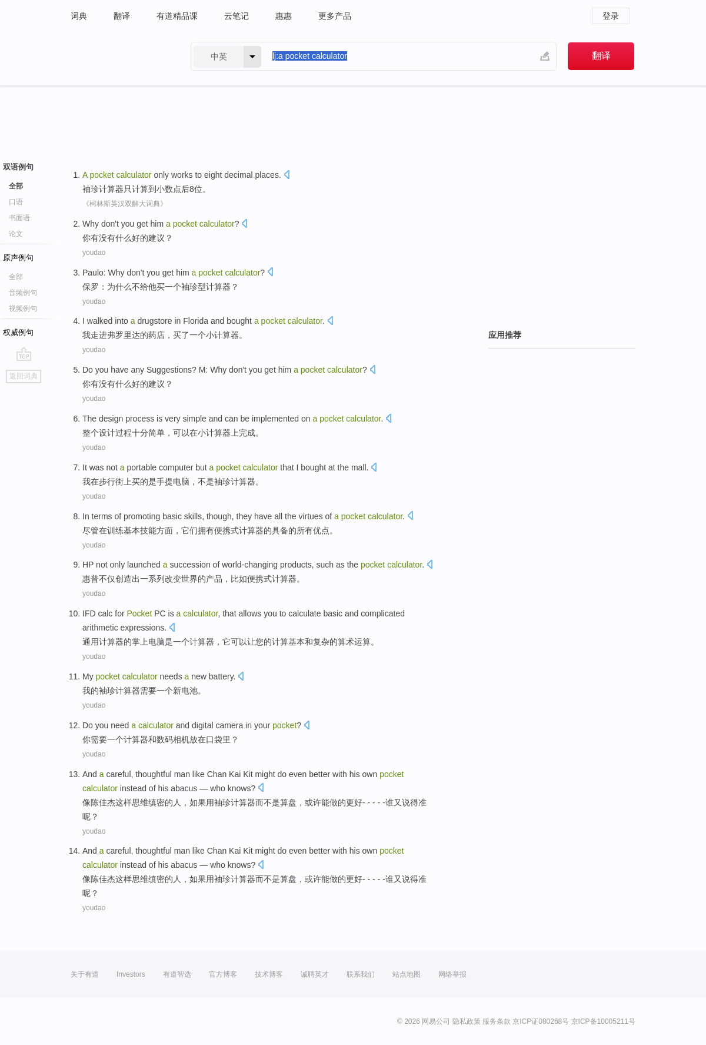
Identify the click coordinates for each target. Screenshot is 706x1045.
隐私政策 (466, 1021)
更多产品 (334, 16)
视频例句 (23, 308)
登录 (610, 16)
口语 (16, 202)
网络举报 (452, 974)
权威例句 (18, 332)
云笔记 (236, 16)
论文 (16, 234)
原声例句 (18, 257)
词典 (79, 16)
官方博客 (223, 974)
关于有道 (85, 974)
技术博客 (269, 974)
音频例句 (23, 292)
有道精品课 (177, 16)
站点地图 (406, 974)
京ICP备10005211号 (603, 1021)
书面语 (19, 218)
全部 (16, 186)
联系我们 (361, 974)
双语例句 (18, 166)
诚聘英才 (315, 974)
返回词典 (23, 376)
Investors (130, 974)
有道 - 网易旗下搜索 (119, 56)
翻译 (122, 16)
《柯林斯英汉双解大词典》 (124, 204)
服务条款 (496, 1021)
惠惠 (283, 16)
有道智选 (177, 974)
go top (23, 354)
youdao (93, 252)
